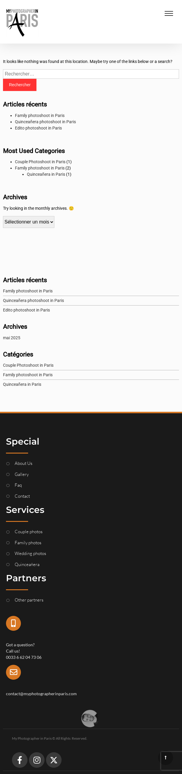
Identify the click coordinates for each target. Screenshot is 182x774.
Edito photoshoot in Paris (38, 128)
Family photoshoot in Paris (40, 115)
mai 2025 (11, 337)
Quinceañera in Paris (46, 174)
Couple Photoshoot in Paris (40, 161)
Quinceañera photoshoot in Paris (45, 121)
